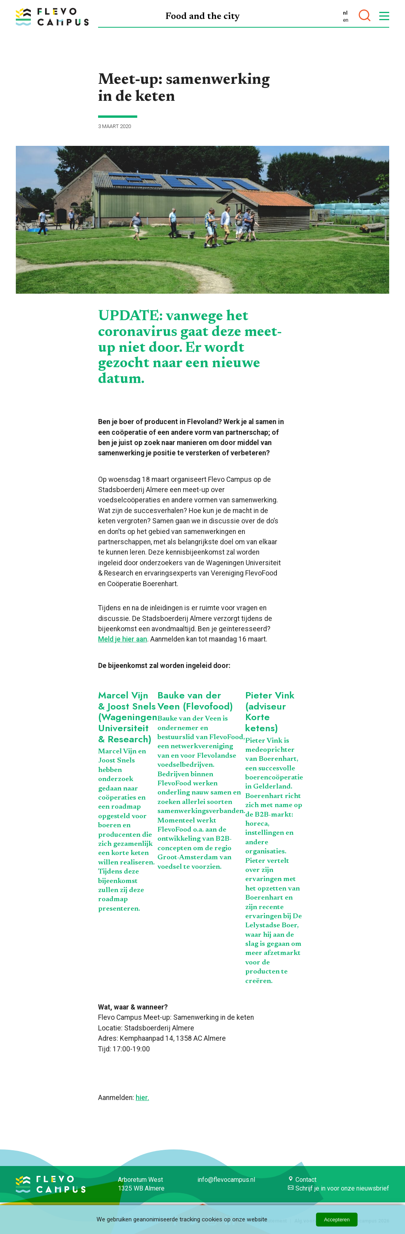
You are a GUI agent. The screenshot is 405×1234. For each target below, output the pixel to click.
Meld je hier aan (122, 639)
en (345, 20)
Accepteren (337, 1220)
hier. (142, 1098)
